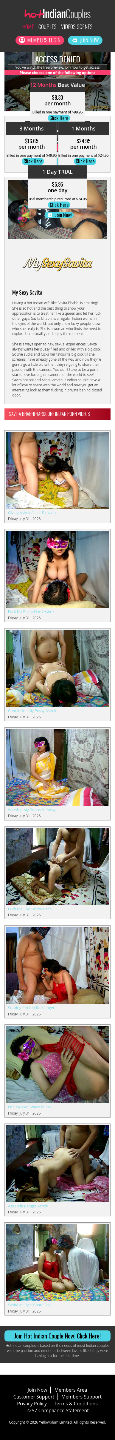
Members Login (39, 40)
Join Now (85, 40)
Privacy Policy (32, 1403)
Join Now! (59, 215)
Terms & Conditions (76, 1403)
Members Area (71, 1390)
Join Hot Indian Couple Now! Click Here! (57, 1335)
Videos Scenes (77, 26)
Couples (47, 26)
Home (28, 26)
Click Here (58, 118)
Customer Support (33, 1396)
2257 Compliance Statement (57, 1410)
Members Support (81, 1396)
